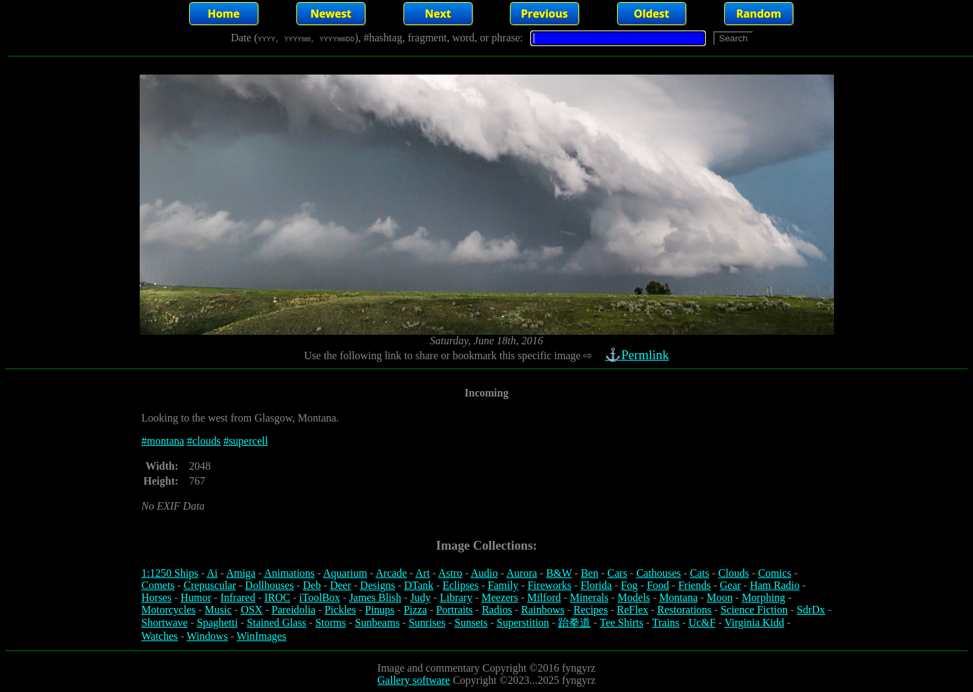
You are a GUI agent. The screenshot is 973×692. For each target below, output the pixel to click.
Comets (158, 585)
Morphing (763, 597)
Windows (207, 636)
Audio (484, 573)
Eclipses (461, 585)
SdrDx (811, 609)
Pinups (380, 609)
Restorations (684, 609)
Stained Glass (276, 622)
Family (503, 585)
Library (456, 597)
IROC (277, 597)
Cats (699, 573)
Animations (289, 573)
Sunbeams (377, 622)
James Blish (375, 597)
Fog (629, 585)
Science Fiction (754, 609)
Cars (617, 573)
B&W (559, 573)
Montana (678, 597)
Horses (157, 597)
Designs (377, 585)
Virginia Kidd (754, 622)
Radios (497, 609)
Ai (212, 573)
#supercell (245, 441)
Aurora (522, 573)
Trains (665, 622)
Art (423, 573)
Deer (340, 585)
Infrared (238, 597)
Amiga (241, 573)
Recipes (591, 609)
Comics (774, 573)
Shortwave (165, 622)
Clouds (733, 573)
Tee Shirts (621, 622)
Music (218, 609)
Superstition (522, 622)
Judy (420, 597)
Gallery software (414, 680)
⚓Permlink (639, 355)
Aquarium (345, 573)
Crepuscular (210, 585)
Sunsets (471, 622)
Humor (195, 597)
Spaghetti (217, 622)
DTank (418, 585)
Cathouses (658, 573)
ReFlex (632, 609)
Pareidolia (293, 609)
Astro (450, 573)
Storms (330, 622)
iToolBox (319, 597)
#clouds (204, 441)
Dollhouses (269, 585)
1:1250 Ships (170, 573)
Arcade (391, 573)
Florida (596, 585)
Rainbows (542, 609)
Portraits (454, 609)
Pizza (415, 609)
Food (658, 585)
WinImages (261, 636)
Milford (544, 597)
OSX (251, 609)
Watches (160, 636)
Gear (730, 585)
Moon (719, 597)
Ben (590, 573)
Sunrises (427, 622)
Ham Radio (774, 585)
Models (634, 597)
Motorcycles (169, 609)
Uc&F (701, 622)
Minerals (589, 597)
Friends (694, 585)
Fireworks (550, 585)
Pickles (340, 609)
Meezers (499, 597)
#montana (163, 441)
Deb (312, 585)
